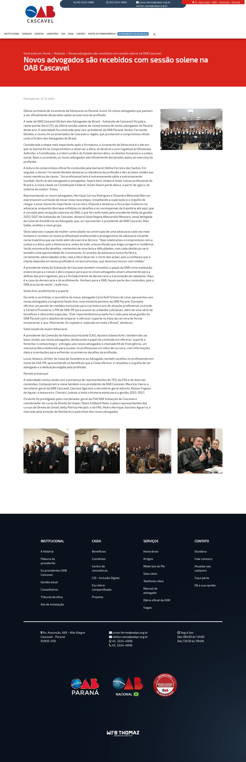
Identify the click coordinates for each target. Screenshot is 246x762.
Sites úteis (150, 573)
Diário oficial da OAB (156, 600)
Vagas (147, 607)
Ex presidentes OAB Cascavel (54, 572)
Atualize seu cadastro (203, 568)
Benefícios (99, 551)
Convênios (99, 559)
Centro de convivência (100, 568)
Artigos (148, 559)
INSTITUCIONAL (12, 33)
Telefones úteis (153, 581)
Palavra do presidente (48, 561)
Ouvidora (201, 551)
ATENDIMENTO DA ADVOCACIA (133, 34)
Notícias (59, 53)
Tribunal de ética (52, 597)
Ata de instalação (52, 604)
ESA (63, 33)
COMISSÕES (53, 33)
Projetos (97, 597)
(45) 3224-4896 (116, 2)
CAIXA (71, 33)
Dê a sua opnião (205, 585)
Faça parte (202, 578)
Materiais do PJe (154, 566)
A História (47, 551)
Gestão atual (49, 582)
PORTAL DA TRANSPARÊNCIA (102, 33)
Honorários (150, 551)
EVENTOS (39, 33)
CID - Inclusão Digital (105, 578)
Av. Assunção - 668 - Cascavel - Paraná (216, 2)
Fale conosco (203, 559)
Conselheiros (49, 589)
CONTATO (81, 33)
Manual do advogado (150, 590)
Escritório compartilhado (102, 587)
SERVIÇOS (27, 33)
